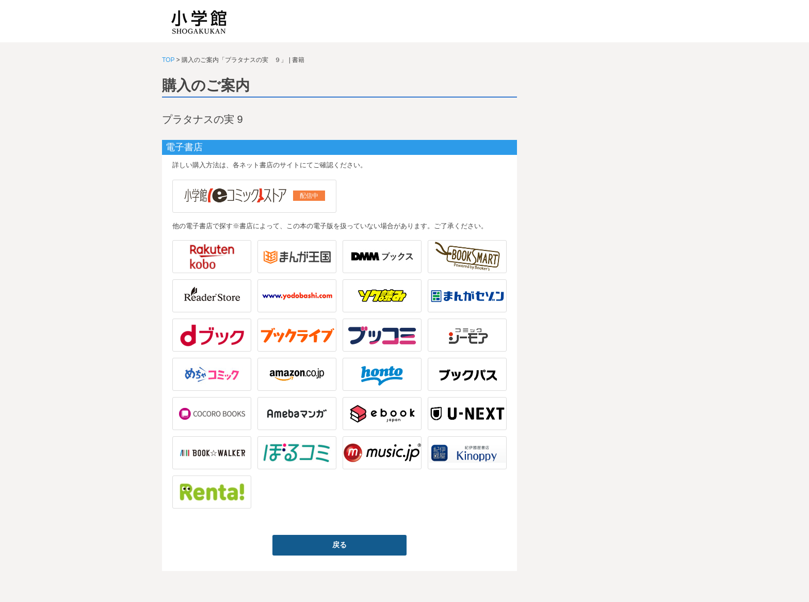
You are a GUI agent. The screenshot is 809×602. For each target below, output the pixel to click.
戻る (339, 545)
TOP (168, 60)
